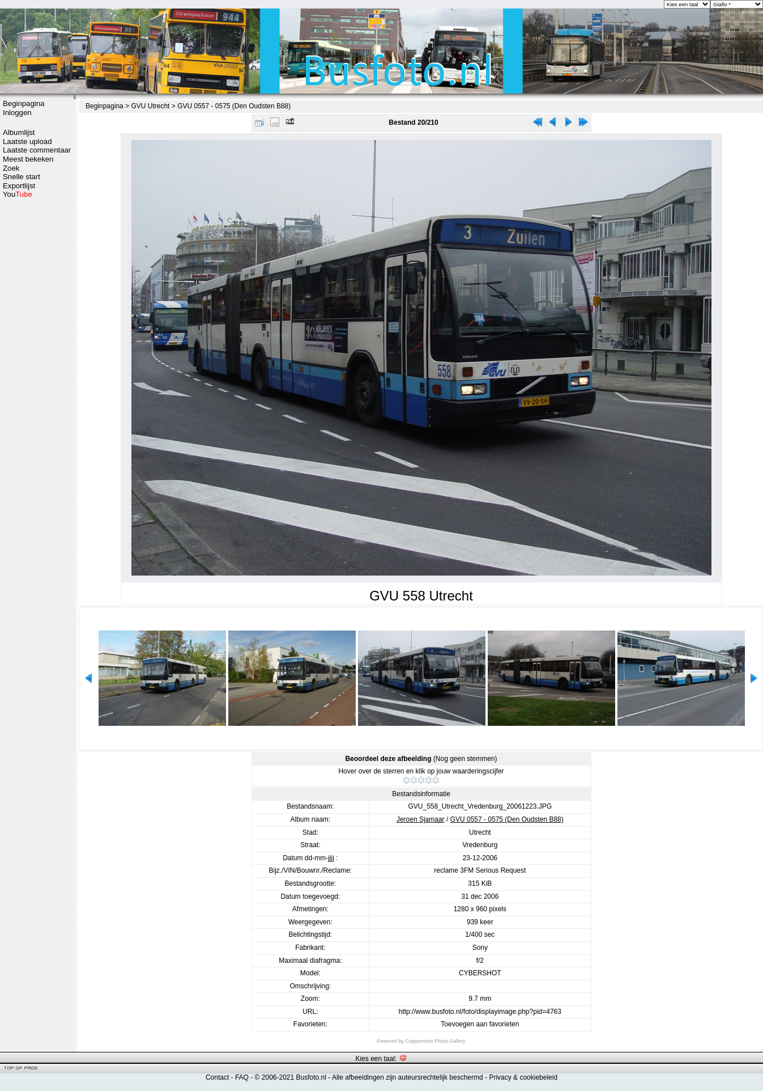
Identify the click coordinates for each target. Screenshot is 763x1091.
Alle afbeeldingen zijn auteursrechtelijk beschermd (407, 1077)
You (17, 194)
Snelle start (21, 176)
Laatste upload (27, 141)
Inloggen (17, 112)
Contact (217, 1077)
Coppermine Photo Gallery (435, 1041)
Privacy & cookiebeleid (523, 1077)
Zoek (11, 168)
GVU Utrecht (150, 106)
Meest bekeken (28, 159)
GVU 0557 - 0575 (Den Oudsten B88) (234, 106)
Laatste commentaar (37, 150)
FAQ (242, 1077)
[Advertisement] (37, 378)
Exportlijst (19, 185)
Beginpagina (23, 103)
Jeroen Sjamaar (421, 819)
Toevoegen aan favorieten (480, 1024)
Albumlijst (19, 132)
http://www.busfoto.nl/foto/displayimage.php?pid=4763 (480, 1012)
